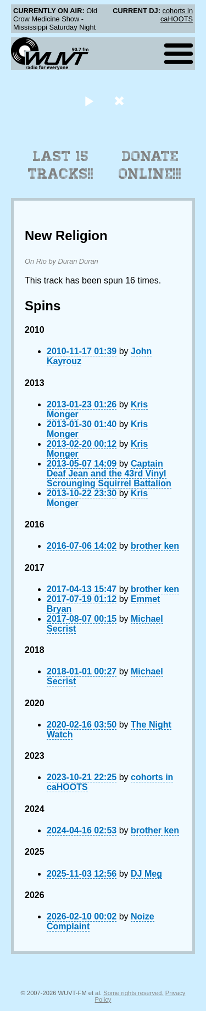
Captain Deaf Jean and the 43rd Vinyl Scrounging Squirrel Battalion (109, 473)
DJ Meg (146, 873)
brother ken (155, 545)
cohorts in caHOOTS (176, 15)
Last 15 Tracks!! (60, 165)
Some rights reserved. (133, 993)
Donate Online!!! (150, 165)
